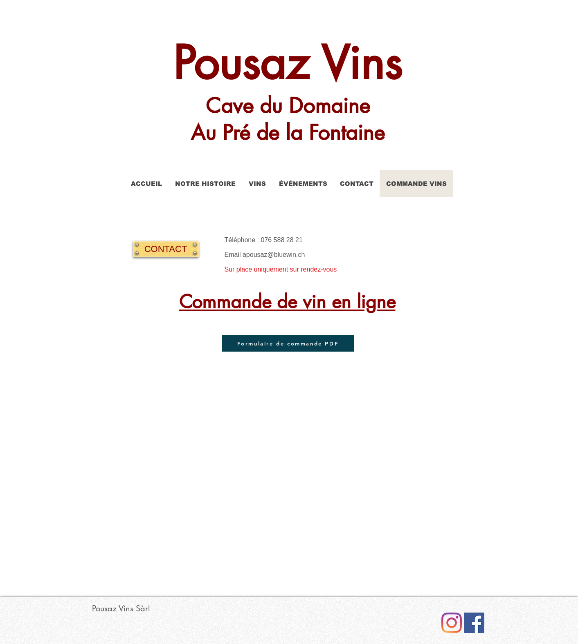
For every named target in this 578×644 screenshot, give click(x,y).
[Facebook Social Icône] (474, 623)
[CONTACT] (166, 249)
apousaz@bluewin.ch (274, 254)
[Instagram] (451, 623)
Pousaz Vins (287, 63)
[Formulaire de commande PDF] (288, 343)
